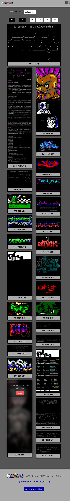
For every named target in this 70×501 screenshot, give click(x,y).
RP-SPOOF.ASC (19, 354)
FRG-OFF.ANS (20, 211)
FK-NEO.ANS (48, 194)
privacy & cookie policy (35, 481)
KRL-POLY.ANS (19, 298)
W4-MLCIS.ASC (48, 440)
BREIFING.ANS (19, 166)
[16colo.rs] (7, 3)
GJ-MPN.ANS (20, 230)
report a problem (33, 489)
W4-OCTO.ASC (48, 456)
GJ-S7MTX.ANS (19, 247)
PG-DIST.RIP (48, 298)
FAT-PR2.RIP (48, 154)
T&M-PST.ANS (20, 376)
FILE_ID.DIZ (20, 190)
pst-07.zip (34, 64)
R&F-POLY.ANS (19, 341)
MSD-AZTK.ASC (48, 278)
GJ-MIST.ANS (48, 214)
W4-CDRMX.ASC (48, 427)
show (20, 393)
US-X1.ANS (19, 455)
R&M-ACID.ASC (48, 331)
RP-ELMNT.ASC (48, 345)
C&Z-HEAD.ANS (48, 134)
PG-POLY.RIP (20, 318)
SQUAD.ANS (48, 394)
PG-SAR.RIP (48, 318)
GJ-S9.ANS (48, 252)
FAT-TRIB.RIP (48, 174)
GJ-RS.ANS (48, 232)
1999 (11, 12)
